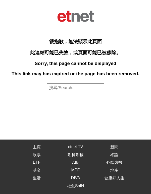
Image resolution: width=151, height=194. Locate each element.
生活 (37, 178)
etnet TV (75, 147)
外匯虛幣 (114, 162)
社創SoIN (75, 186)
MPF (75, 170)
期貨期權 (76, 155)
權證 (114, 155)
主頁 (37, 147)
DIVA (75, 178)
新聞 (114, 147)
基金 (37, 170)
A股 (75, 162)
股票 (37, 155)
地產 (114, 170)
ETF (36, 162)
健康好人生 (114, 178)
